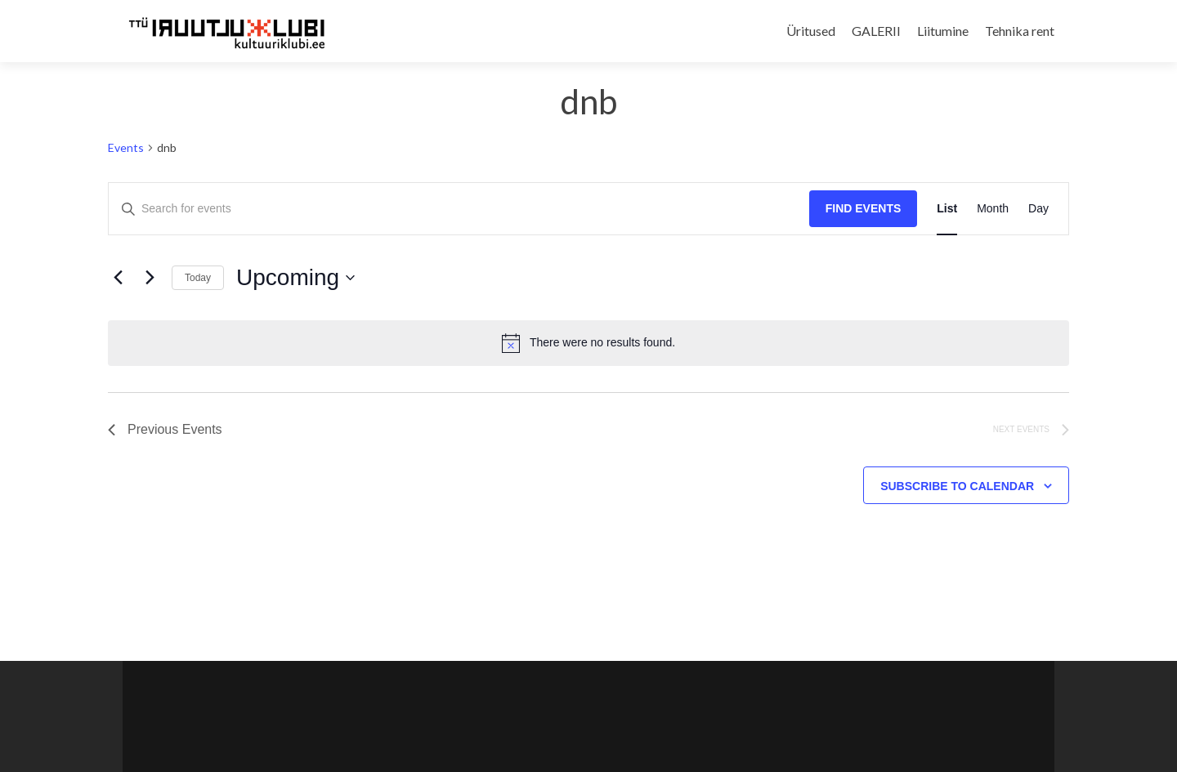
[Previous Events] (118, 278)
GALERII (876, 30)
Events (126, 147)
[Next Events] (149, 278)
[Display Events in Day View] (1038, 208)
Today (198, 277)
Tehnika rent (1019, 30)
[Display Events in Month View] (993, 208)
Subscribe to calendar (957, 486)
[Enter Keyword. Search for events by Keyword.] (459, 208)
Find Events (864, 208)
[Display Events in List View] (947, 208)
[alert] (588, 343)
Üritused (810, 30)
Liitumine (943, 30)
